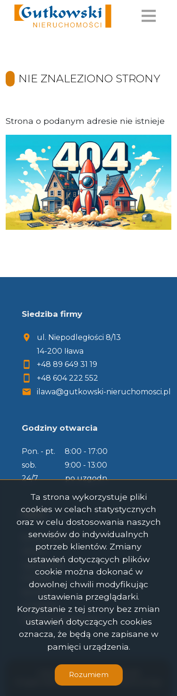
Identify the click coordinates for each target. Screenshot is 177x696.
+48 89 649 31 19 (67, 364)
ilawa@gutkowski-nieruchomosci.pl (104, 391)
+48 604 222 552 (67, 378)
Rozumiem (89, 674)
